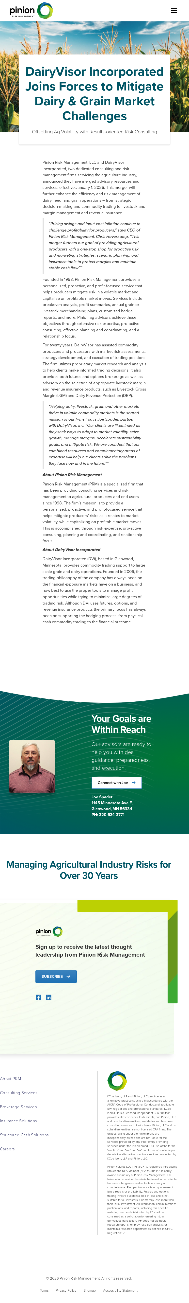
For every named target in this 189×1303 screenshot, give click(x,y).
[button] (173, 10)
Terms (44, 1290)
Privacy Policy (66, 1290)
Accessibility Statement (120, 1290)
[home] (31, 10)
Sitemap (90, 1290)
